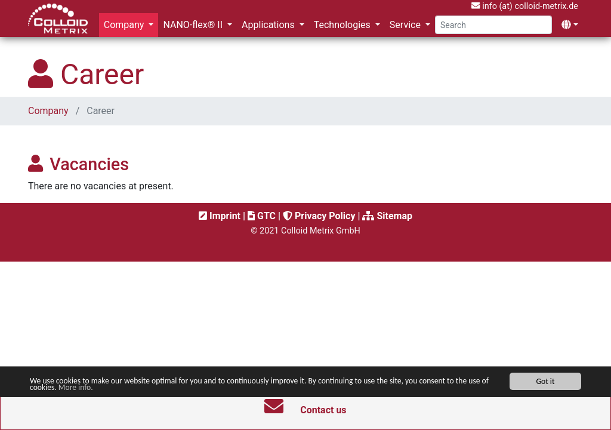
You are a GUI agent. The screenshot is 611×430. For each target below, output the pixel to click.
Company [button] (125, 24)
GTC (262, 216)
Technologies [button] (343, 24)
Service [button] (406, 24)
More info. (75, 388)
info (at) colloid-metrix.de (524, 6)
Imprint (219, 216)
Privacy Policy (319, 216)
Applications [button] (269, 24)
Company (49, 110)
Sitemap (387, 216)
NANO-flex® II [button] (194, 24)
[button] (570, 25)
